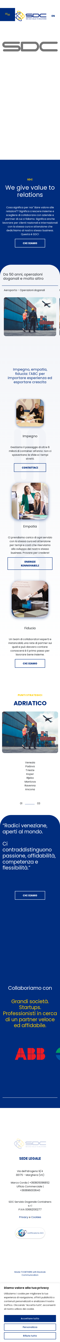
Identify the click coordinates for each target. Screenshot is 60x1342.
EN (53, 16)
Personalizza (30, 1327)
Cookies (36, 1253)
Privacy (23, 1253)
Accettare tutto (30, 1318)
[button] (52, 748)
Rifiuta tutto (30, 1335)
